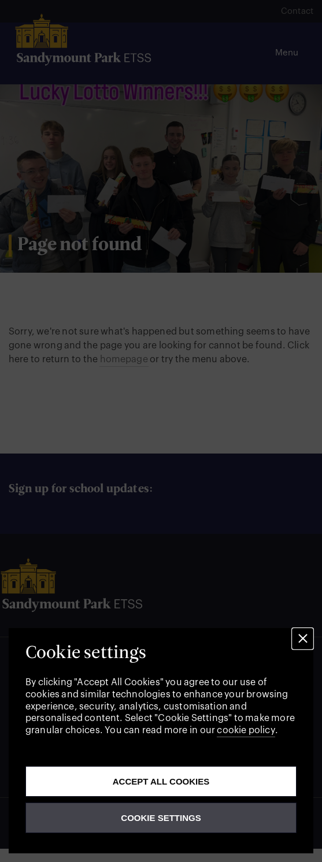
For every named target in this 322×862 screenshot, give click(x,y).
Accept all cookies (161, 781)
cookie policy (246, 730)
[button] (303, 639)
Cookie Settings (161, 818)
